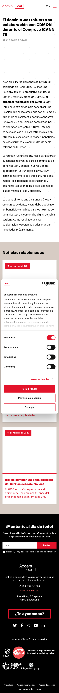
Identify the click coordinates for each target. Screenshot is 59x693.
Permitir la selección (29, 398)
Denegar (29, 407)
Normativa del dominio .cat (29, 689)
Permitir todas (29, 389)
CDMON (39, 97)
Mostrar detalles (40, 379)
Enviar (46, 545)
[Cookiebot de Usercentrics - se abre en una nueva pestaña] (42, 284)
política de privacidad (46, 552)
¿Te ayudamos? (29, 614)
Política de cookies (47, 685)
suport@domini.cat (29, 591)
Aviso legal (9, 685)
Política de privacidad (26, 685)
